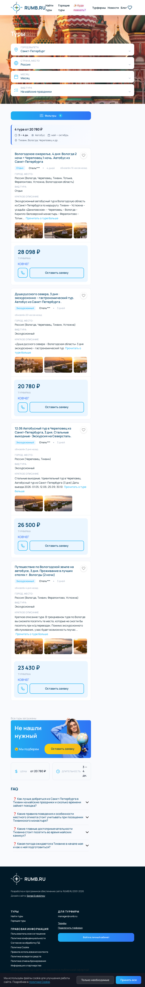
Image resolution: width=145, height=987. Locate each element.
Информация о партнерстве (26, 965)
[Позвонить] (23, 273)
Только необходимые (95, 980)
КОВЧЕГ (23, 264)
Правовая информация (30, 929)
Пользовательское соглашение (28, 933)
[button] (51, 802)
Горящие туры (18, 920)
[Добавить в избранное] (83, 155)
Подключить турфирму (70, 928)
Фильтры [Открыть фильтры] (51, 115)
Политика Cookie (20, 947)
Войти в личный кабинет (96, 937)
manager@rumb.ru (67, 916)
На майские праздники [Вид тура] (36, 92)
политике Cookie (39, 982)
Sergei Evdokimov (36, 895)
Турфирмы (99, 7)
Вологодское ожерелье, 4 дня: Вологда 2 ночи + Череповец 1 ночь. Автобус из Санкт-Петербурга (46, 158)
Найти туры (17, 916)
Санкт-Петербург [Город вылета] (33, 51)
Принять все (128, 980)
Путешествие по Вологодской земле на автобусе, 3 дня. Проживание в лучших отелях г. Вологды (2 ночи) (44, 571)
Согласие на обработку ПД (25, 942)
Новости (113, 7)
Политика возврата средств (26, 956)
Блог (124, 7)
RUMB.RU (28, 7)
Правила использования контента (29, 951)
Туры (35, 23)
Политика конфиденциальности (28, 938)
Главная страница (21, 23)
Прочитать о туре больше (42, 218)
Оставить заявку (56, 273)
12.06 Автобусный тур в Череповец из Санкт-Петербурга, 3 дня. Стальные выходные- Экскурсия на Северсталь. (43, 432)
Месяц (25, 78)
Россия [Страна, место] (25, 64)
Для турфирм (68, 911)
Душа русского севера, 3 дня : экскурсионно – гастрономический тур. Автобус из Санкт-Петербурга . (44, 298)
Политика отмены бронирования (28, 961)
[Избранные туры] (130, 7)
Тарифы (62, 923)
